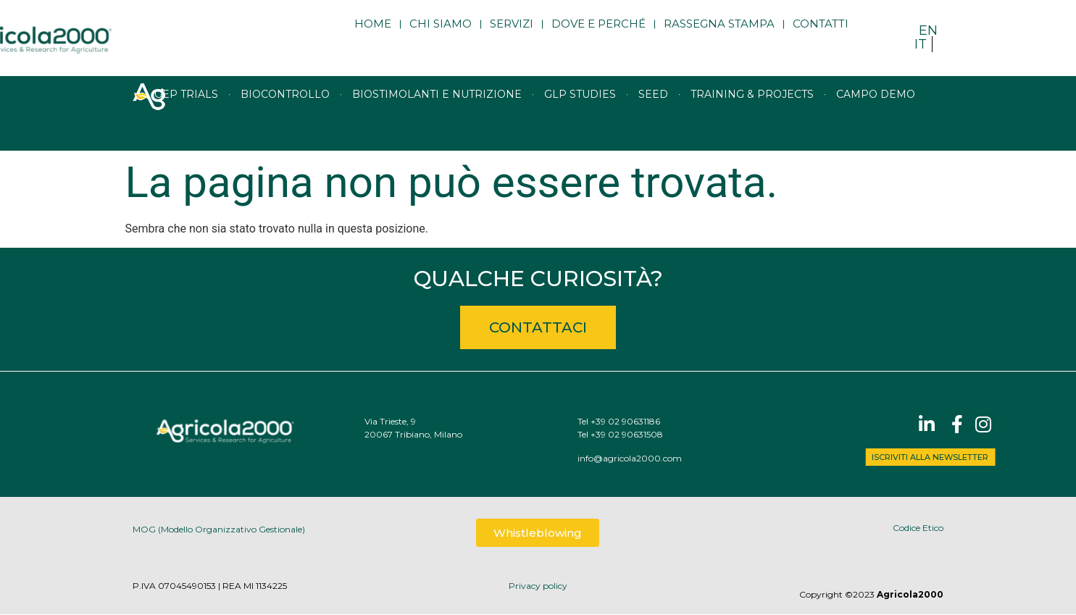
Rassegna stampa (719, 34)
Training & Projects (752, 113)
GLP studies (580, 113)
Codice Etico (918, 527)
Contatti (820, 34)
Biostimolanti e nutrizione (437, 113)
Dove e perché (598, 34)
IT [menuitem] (920, 44)
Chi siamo (440, 34)
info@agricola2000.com (656, 458)
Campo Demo (875, 113)
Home (372, 34)
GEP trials (186, 113)
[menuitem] (928, 30)
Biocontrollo (285, 113)
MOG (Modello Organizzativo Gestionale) (219, 531)
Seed (653, 113)
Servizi (511, 34)
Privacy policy (538, 585)
